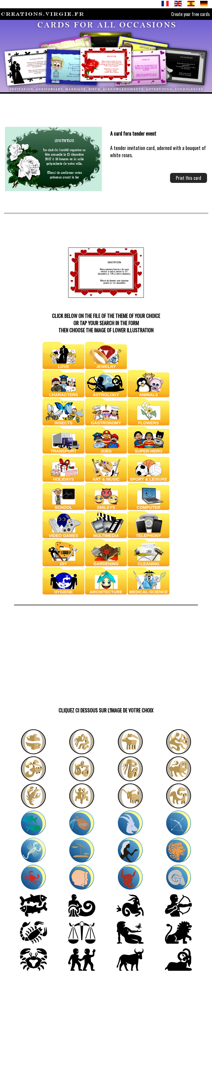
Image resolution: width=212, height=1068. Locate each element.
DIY (63, 561)
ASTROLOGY (106, 392)
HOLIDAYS (63, 477)
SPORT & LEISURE (148, 477)
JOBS (106, 449)
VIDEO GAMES (63, 533)
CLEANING (148, 561)
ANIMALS (148, 392)
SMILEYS (106, 505)
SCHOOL (63, 505)
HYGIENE (63, 590)
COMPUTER (148, 505)
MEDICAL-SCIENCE (148, 590)
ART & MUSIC (106, 477)
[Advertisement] (65, 107)
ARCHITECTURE (106, 590)
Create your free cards (190, 14)
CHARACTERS (63, 392)
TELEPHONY (148, 533)
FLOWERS (148, 421)
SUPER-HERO (148, 449)
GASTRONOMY (106, 421)
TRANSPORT (63, 449)
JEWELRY (106, 364)
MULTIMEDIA (106, 533)
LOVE (63, 364)
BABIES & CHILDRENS (148, 362)
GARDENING (106, 561)
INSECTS (63, 421)
